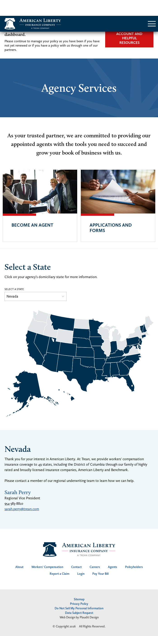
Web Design (67, 601)
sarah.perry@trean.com (22, 493)
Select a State (14, 273)
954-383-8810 (14, 488)
